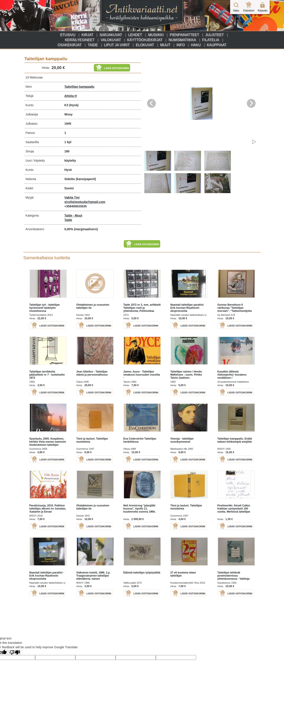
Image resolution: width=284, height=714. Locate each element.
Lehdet (135, 35)
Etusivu (67, 35)
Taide (93, 45)
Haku (196, 45)
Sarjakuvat (111, 35)
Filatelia (210, 40)
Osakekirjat (70, 45)
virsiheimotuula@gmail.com (84, 202)
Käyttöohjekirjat (144, 40)
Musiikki (156, 35)
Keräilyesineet (80, 40)
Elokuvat (145, 45)
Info (181, 45)
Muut (165, 45)
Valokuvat (111, 40)
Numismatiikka (182, 40)
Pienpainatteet (184, 35)
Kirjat (87, 35)
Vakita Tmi (72, 197)
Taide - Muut (73, 215)
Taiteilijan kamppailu (79, 86)
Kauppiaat (216, 45)
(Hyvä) (73, 105)
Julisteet (214, 35)
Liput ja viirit (117, 45)
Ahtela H (70, 96)
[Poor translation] (14, 652)
